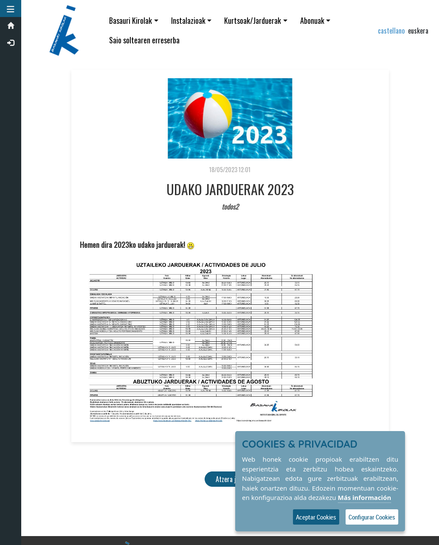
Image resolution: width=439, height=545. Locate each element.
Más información (364, 497)
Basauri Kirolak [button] (130, 20)
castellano (391, 31)
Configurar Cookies (372, 517)
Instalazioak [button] (188, 20)
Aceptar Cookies (316, 517)
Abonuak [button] (312, 20)
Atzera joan (230, 479)
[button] (10, 8)
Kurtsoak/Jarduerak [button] (252, 20)
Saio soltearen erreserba (144, 39)
